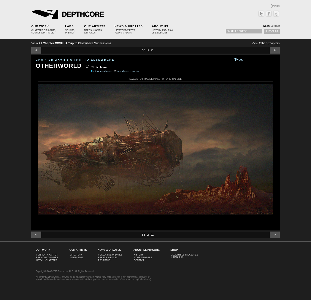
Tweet (238, 59)
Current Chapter (46, 255)
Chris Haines (98, 67)
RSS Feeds (104, 260)
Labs (69, 26)
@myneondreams (103, 71)
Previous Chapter (47, 257)
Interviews (76, 257)
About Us (160, 26)
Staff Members (143, 257)
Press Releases (107, 257)
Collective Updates (110, 255)
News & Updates (128, 26)
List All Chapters (46, 260)
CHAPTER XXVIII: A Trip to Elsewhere (75, 59)
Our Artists (95, 26)
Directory (76, 255)
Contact (139, 260)
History (138, 255)
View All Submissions (71, 43)
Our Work (40, 26)
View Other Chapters (266, 43)
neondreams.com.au (128, 71)
